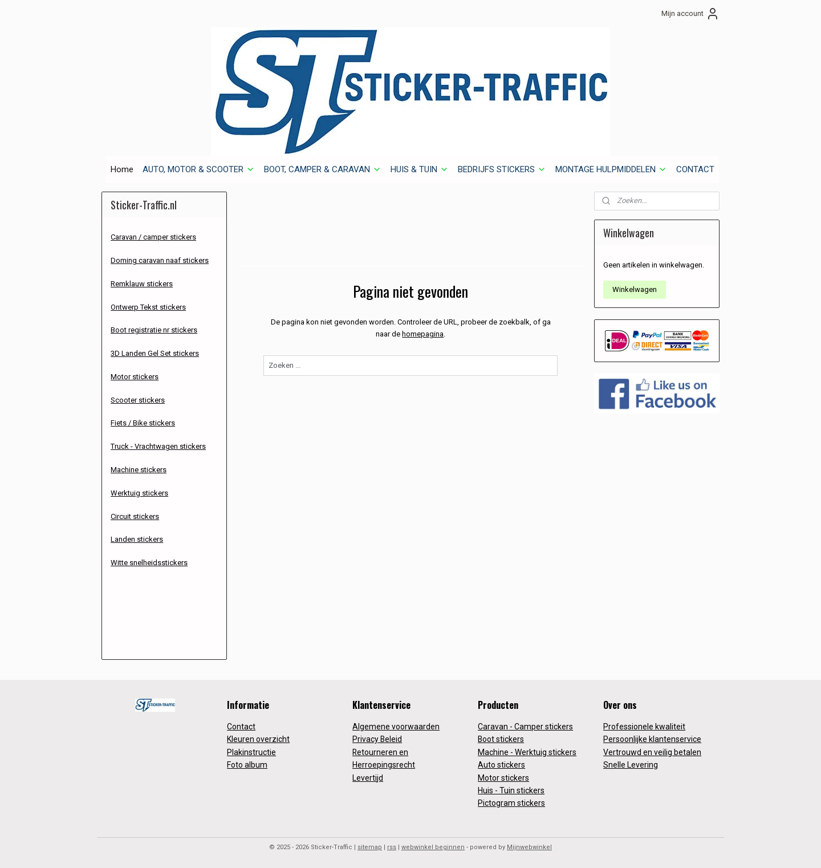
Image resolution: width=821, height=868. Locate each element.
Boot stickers (501, 739)
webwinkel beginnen (433, 847)
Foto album (247, 764)
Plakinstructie (251, 752)
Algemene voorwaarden (396, 726)
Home (122, 169)
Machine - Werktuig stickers (527, 752)
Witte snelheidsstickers (149, 562)
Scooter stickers (138, 400)
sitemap (369, 847)
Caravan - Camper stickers (525, 726)
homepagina (423, 334)
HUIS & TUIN (420, 169)
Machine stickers (138, 469)
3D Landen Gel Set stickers (155, 353)
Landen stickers (137, 539)
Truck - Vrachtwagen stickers (158, 446)
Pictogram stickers (511, 803)
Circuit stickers (135, 516)
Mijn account (690, 14)
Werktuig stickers (139, 493)
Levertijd (367, 777)
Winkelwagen (634, 289)
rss (391, 847)
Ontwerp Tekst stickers (148, 307)
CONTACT (695, 169)
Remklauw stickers (142, 283)
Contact (241, 726)
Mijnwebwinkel (529, 847)
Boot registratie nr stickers (154, 330)
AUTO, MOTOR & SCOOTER (199, 169)
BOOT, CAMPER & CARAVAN (322, 169)
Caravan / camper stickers (153, 237)
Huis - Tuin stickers (511, 790)
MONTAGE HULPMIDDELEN (611, 169)
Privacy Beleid (377, 739)
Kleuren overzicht (258, 739)
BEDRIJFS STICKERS (502, 169)
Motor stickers (134, 376)
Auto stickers (501, 764)
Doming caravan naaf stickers (160, 260)
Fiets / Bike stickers (143, 423)
